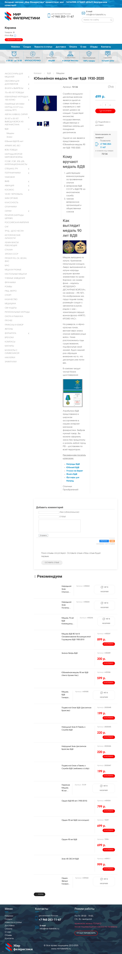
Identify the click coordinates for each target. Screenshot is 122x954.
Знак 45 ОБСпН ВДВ (70, 859)
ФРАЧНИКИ (10, 283)
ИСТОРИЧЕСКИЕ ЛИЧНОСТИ (12, 236)
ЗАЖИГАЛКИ (11, 362)
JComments (112, 538)
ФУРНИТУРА (10, 333)
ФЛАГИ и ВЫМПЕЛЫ (14, 88)
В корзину (105, 110)
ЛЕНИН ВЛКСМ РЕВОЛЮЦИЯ (12, 244)
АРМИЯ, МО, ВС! (12, 146)
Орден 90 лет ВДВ (69, 839)
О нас (8, 932)
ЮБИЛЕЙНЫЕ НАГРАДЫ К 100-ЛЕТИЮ (16, 98)
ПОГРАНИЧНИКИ (13, 173)
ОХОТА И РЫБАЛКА (14, 316)
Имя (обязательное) (69, 512)
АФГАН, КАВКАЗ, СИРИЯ (16, 114)
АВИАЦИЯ (9, 186)
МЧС (7, 266)
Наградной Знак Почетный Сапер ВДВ (66, 607)
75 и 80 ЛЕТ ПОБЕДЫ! (14, 93)
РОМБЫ (8, 287)
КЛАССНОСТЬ (11, 203)
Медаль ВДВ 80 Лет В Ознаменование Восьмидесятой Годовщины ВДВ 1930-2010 (76, 636)
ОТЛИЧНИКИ (11, 207)
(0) (111, 87)
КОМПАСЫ (10, 342)
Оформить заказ (14, 40)
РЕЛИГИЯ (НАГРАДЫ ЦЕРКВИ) (14, 216)
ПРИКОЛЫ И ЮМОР (14, 325)
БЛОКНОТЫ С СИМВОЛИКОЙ (12, 351)
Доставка (9, 926)
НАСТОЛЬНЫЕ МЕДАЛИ (16, 274)
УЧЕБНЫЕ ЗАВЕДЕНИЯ (15, 278)
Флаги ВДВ (71, 474)
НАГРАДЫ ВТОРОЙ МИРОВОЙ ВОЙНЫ (14, 155)
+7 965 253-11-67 (62, 16)
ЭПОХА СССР (11, 254)
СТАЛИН (9, 250)
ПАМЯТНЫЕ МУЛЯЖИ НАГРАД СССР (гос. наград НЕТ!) (14, 107)
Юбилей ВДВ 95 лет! (14, 141)
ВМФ (7, 181)
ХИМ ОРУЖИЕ (11, 198)
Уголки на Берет (74, 471)
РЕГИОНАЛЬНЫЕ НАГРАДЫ (17, 312)
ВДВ (6, 129)
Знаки (9, 137)
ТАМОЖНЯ (10, 177)
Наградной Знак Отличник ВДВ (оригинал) (66, 592)
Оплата (8, 929)
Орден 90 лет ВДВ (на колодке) (75, 820)
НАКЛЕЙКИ (10, 358)
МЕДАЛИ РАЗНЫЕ (13, 270)
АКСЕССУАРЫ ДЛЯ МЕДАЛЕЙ (14, 75)
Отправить (43, 535)
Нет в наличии (105, 589)
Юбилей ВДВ (72, 467)
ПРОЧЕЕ (8, 321)
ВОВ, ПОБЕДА (11, 150)
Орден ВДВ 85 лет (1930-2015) (74, 801)
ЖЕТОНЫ (9, 329)
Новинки (9, 916)
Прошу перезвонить (86, 933)
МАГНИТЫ (9, 346)
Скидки (8, 919)
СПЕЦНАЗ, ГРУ (11, 169)
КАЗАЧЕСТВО (11, 300)
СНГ (6, 227)
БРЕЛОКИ (9, 338)
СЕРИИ (8, 211)
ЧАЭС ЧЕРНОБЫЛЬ (14, 194)
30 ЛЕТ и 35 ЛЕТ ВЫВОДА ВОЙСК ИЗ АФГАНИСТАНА (14, 122)
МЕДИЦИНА (10, 304)
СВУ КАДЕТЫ (11, 308)
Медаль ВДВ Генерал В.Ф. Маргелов (66, 697)
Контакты (9, 939)
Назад (39, 894)
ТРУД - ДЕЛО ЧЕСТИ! (14, 231)
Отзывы (8, 935)
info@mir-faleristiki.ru (96, 15)
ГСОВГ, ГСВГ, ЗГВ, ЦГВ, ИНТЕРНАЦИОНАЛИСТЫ (16, 163)
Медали (10, 133)
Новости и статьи (13, 922)
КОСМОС (9, 190)
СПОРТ (8, 295)
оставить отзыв (52, 562)
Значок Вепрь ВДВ (70, 653)
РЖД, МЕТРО (11, 291)
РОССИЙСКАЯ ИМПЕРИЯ (17, 223)
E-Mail (63, 517)
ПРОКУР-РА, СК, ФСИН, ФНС (16, 259)
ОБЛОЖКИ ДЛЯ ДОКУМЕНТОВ (12, 82)
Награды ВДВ (73, 464)
